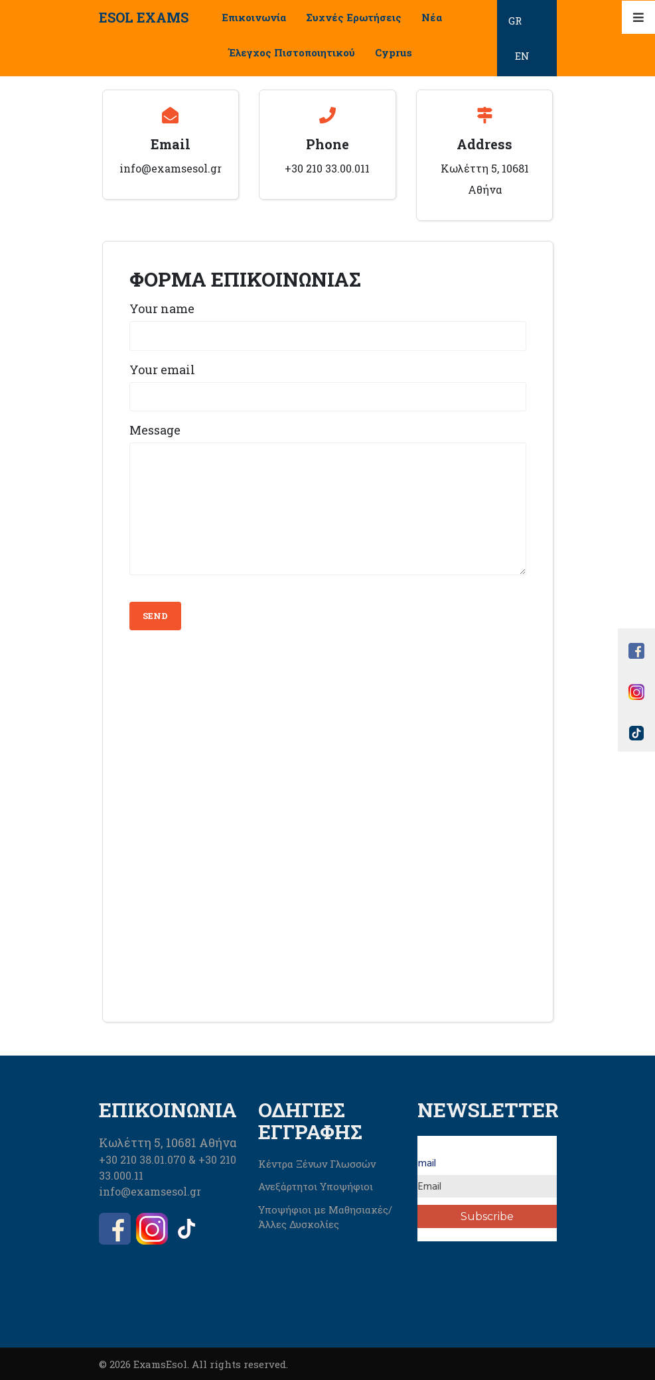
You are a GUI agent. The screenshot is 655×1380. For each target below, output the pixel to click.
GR (515, 20)
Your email (162, 370)
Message (155, 430)
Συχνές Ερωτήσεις (353, 17)
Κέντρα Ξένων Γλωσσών (317, 1163)
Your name (161, 308)
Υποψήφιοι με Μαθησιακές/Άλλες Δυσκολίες (325, 1217)
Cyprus (393, 52)
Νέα (431, 17)
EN (522, 55)
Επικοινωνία (254, 17)
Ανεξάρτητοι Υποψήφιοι (315, 1186)
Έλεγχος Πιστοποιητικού (291, 52)
